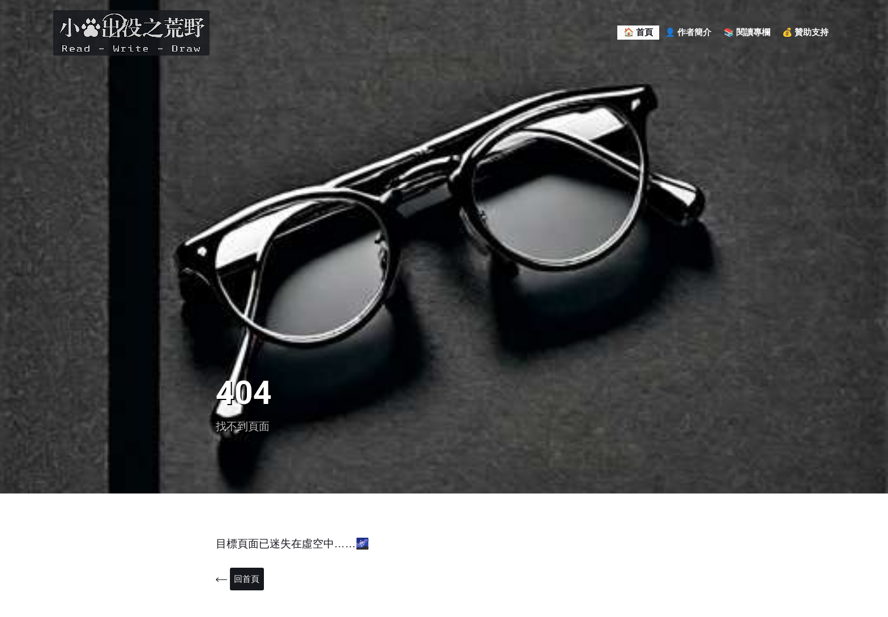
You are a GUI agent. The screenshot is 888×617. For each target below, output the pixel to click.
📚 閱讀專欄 (747, 32)
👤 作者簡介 (688, 32)
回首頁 (248, 579)
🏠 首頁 (638, 32)
